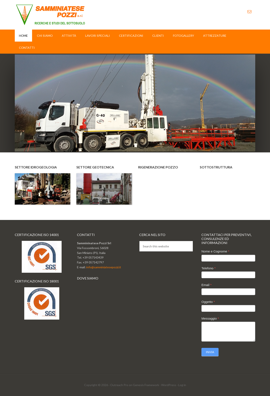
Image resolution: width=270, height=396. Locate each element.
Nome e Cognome (215, 251)
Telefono (208, 268)
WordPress (168, 385)
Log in (182, 385)
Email (206, 285)
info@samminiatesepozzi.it (103, 267)
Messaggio (210, 318)
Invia (210, 352)
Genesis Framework (146, 385)
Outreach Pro (119, 385)
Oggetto (208, 302)
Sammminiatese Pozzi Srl (50, 14)
